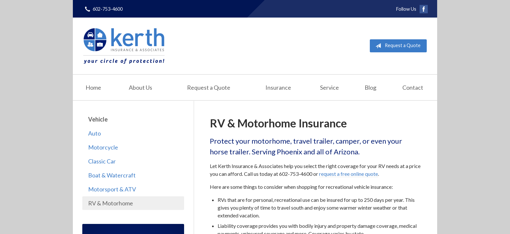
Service (329, 87)
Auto (94, 133)
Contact (412, 87)
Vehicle (98, 119)
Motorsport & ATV (112, 189)
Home (93, 87)
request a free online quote (348, 174)
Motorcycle (103, 147)
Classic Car (102, 161)
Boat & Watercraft (112, 175)
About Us (140, 87)
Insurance (278, 87)
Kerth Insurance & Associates (124, 46)
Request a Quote (397, 46)
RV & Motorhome (110, 203)
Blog (370, 87)
